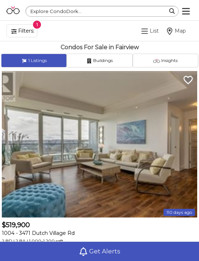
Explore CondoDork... (56, 11)
